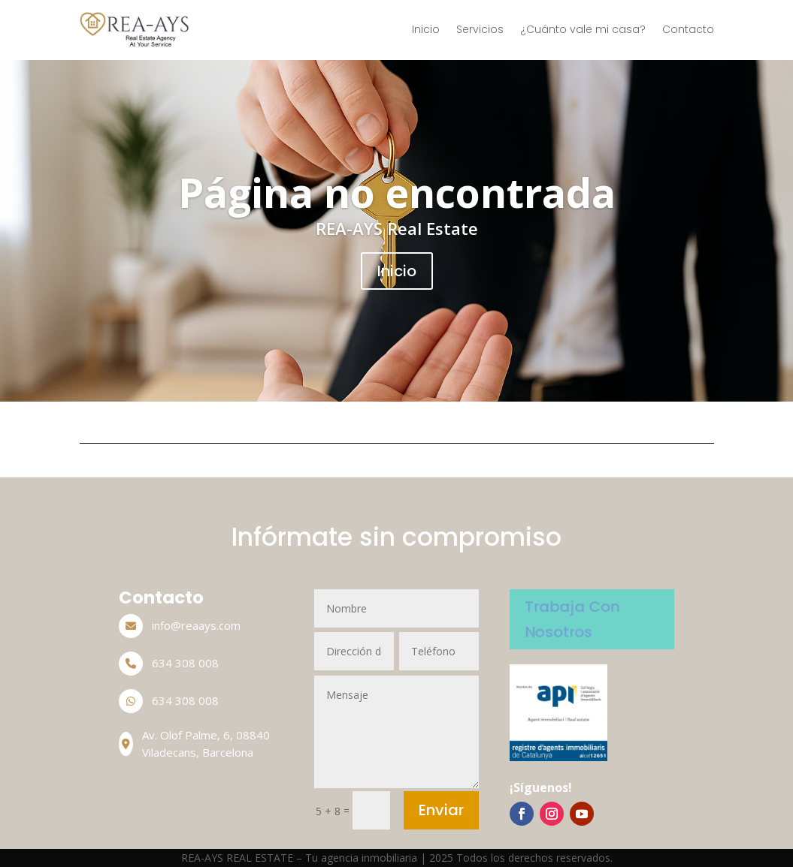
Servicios (480, 29)
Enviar (441, 809)
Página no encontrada (397, 193)
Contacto (688, 29)
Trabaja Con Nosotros (572, 618)
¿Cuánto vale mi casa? (583, 29)
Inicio (426, 29)
